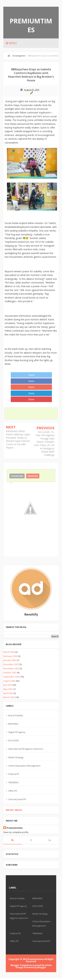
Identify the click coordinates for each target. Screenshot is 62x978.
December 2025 (11, 664)
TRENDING (13, 782)
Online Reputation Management (24, 765)
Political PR (13, 774)
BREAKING (13, 723)
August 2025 (9, 680)
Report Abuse (14, 809)
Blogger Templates (21, 965)
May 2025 (8, 689)
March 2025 (9, 697)
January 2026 (9, 660)
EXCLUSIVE (13, 740)
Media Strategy (15, 757)
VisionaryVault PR (17, 799)
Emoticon (33, 476)
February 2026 (10, 656)
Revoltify (31, 614)
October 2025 (10, 672)
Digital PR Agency (16, 732)
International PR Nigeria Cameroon (25, 748)
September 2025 (11, 676)
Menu (11, 43)
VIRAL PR (12, 790)
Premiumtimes (31, 25)
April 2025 (8, 693)
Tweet (31, 375)
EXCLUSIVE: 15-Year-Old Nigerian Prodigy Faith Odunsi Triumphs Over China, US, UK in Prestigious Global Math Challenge (44, 443)
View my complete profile (15, 832)
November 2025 (11, 668)
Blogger (41, 967)
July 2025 (7, 684)
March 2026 (9, 651)
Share (31, 381)
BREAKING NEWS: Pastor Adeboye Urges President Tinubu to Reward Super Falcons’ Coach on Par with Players (18, 439)
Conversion (17, 476)
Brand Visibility (15, 715)
